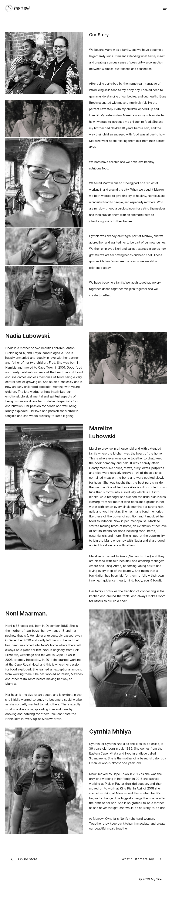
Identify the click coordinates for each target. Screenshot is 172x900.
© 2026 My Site (150, 879)
